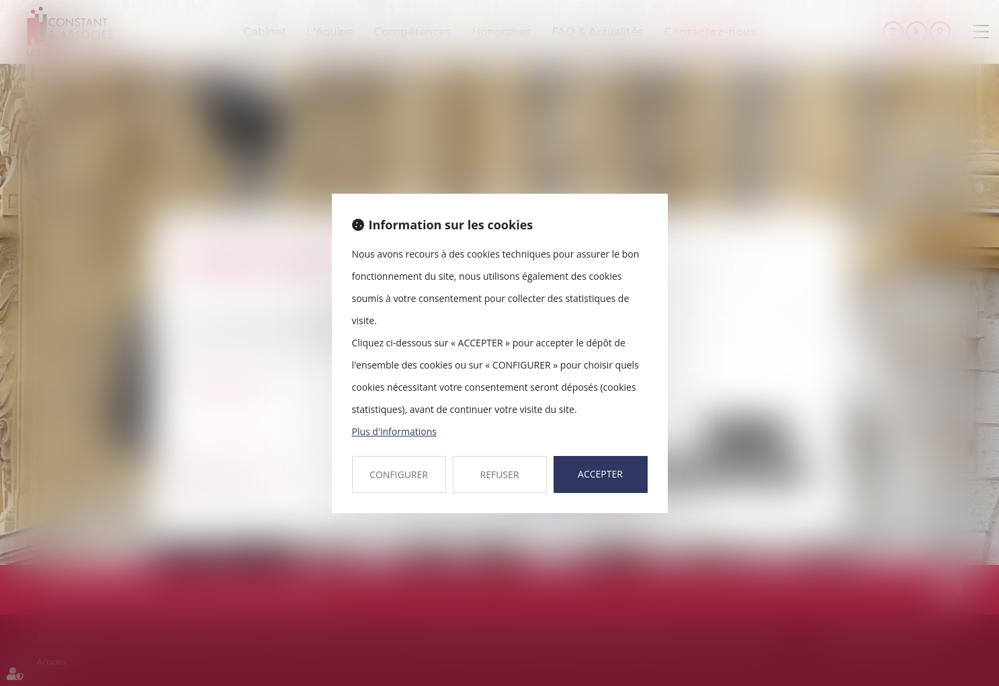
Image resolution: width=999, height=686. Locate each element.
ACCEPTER (600, 473)
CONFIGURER (399, 474)
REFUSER (499, 474)
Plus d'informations (394, 431)
